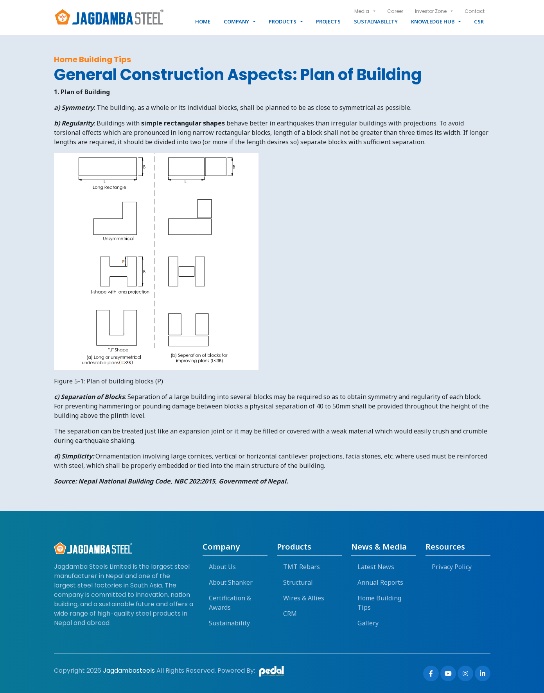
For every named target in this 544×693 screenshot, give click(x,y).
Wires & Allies (303, 598)
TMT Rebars (301, 566)
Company (236, 21)
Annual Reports (380, 582)
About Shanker (231, 582)
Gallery (368, 623)
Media (361, 11)
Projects (328, 21)
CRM (290, 613)
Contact (475, 11)
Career (395, 11)
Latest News (375, 566)
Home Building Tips (379, 603)
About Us (222, 566)
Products (282, 21)
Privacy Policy (452, 566)
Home (202, 21)
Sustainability (376, 21)
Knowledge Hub (432, 21)
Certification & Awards (230, 603)
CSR (479, 21)
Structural (298, 582)
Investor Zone (431, 11)
